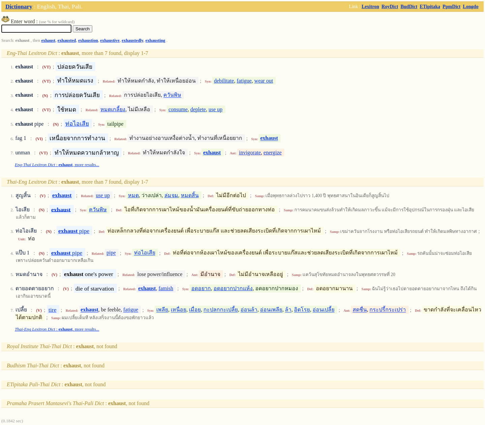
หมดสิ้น (190, 195)
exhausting (155, 40)
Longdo (470, 6)
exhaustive (110, 40)
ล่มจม (171, 195)
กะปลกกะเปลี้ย (220, 310)
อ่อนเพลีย (271, 310)
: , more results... (57, 164)
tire (52, 309)
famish (166, 288)
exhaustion (88, 40)
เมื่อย (195, 310)
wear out (263, 81)
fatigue (244, 81)
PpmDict (451, 6)
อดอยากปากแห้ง (233, 288)
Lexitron (370, 6)
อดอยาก (201, 288)
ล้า (288, 310)
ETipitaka (430, 6)
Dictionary (18, 6)
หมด (133, 195)
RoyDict (390, 6)
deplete (198, 109)
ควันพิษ (172, 95)
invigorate (250, 152)
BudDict (408, 6)
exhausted (67, 40)
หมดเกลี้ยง (112, 109)
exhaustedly (132, 40)
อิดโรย (302, 310)
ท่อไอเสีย (77, 123)
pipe (73, 230)
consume (178, 109)
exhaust (48, 40)
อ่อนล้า (248, 310)
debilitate (224, 81)
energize (272, 152)
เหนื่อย (178, 310)
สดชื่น (360, 310)
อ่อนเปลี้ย (323, 310)
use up (215, 109)
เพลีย (162, 310)
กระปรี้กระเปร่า (387, 310)
